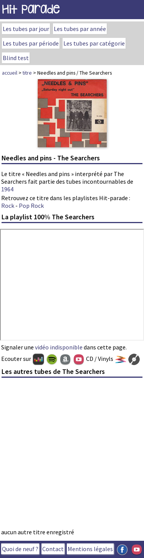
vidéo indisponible (59, 347)
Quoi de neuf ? (20, 549)
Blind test (16, 58)
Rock (7, 205)
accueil (9, 72)
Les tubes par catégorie (94, 43)
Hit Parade (31, 9)
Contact (53, 549)
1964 (7, 189)
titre (27, 72)
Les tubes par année (80, 29)
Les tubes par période (31, 43)
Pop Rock (31, 205)
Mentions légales (90, 549)
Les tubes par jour (26, 29)
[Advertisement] (72, 455)
